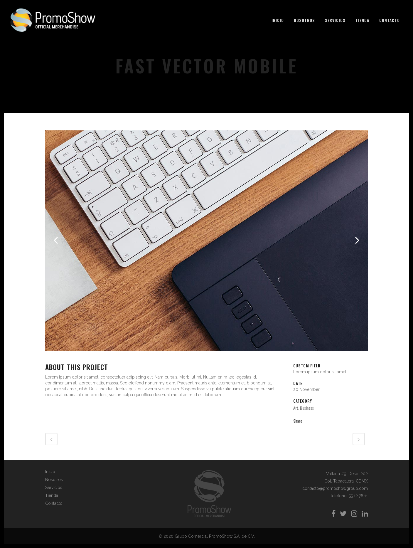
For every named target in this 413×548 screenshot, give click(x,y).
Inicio (50, 471)
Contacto (54, 503)
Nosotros (54, 479)
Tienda (51, 495)
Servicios (53, 487)
